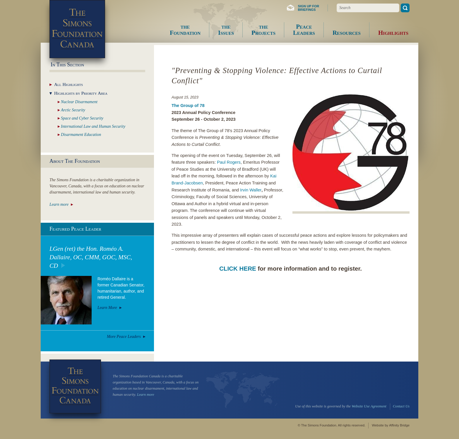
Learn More (107, 307)
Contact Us (401, 406)
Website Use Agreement (369, 406)
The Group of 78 (188, 105)
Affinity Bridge (399, 425)
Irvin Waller (250, 190)
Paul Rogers (229, 162)
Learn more (58, 204)
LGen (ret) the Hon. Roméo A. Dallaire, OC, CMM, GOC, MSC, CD (90, 257)
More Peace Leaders (124, 336)
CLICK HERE (237, 268)
